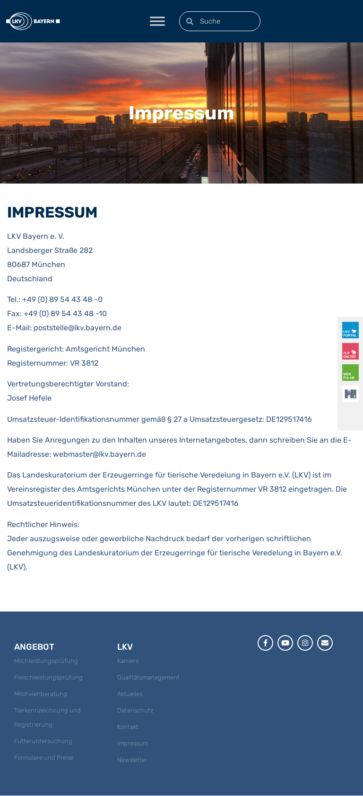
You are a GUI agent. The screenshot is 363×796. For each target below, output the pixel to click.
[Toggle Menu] (157, 21)
